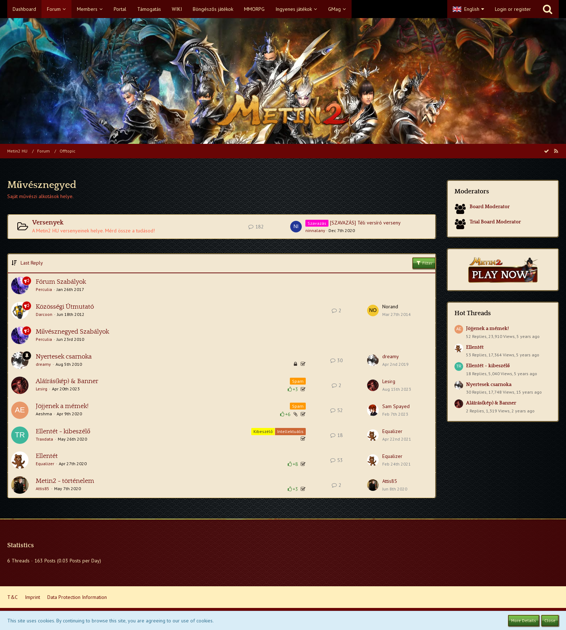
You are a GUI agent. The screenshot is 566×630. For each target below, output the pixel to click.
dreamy (43, 364)
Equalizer (392, 431)
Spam (298, 381)
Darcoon (44, 314)
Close (550, 620)
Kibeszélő (263, 431)
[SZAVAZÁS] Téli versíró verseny (365, 222)
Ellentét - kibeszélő (63, 431)
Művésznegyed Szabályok (72, 331)
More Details (523, 620)
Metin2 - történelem (65, 481)
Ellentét (47, 456)
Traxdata (44, 439)
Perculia (44, 289)
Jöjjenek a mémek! (62, 406)
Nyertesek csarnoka (64, 356)
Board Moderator (490, 207)
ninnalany (315, 230)
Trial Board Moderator (495, 222)
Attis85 (42, 488)
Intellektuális (290, 431)
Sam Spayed (396, 406)
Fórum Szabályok (61, 282)
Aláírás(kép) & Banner (67, 381)
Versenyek (48, 222)
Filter (423, 263)
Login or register (513, 9)
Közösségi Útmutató (65, 306)
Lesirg (41, 388)
